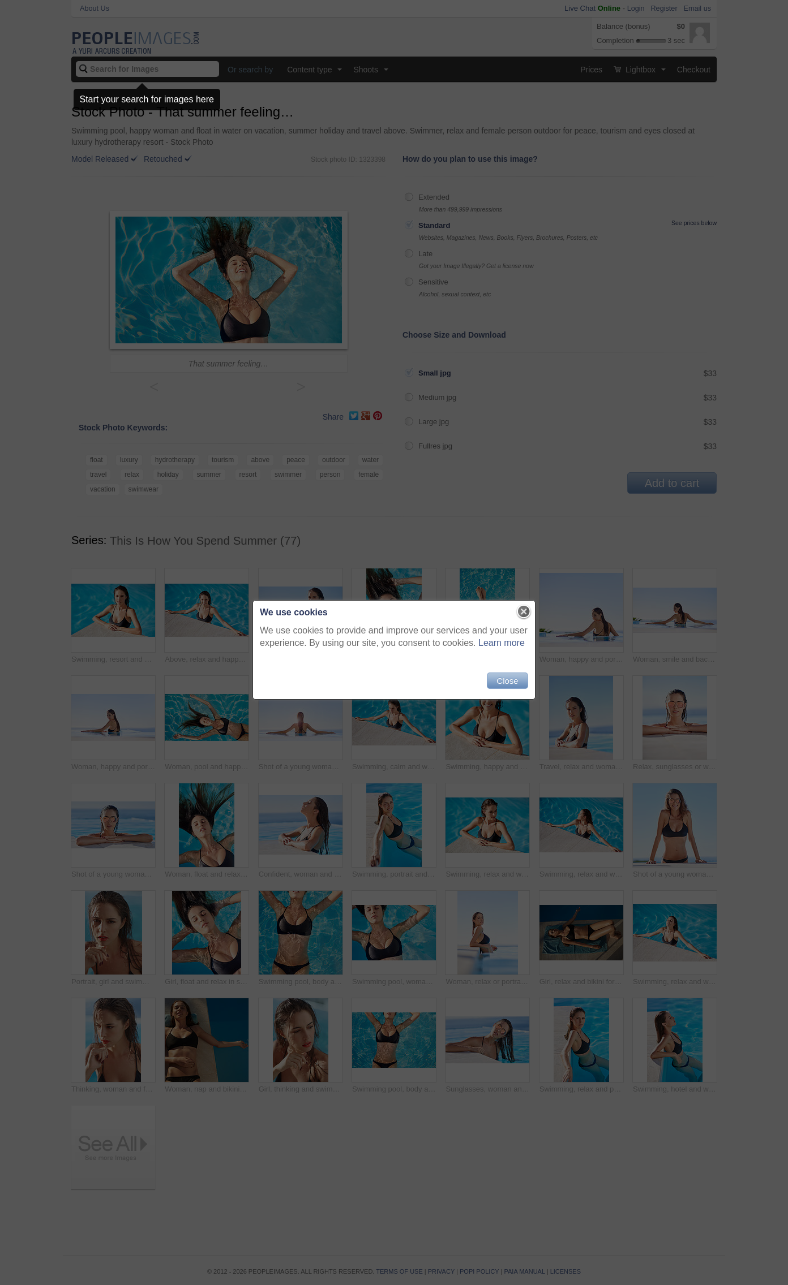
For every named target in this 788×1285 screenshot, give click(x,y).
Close (507, 680)
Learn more (501, 643)
